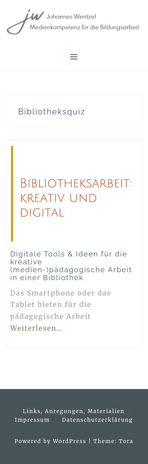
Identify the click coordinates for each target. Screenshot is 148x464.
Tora (126, 441)
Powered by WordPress (50, 441)
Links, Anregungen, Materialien (74, 411)
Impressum (32, 420)
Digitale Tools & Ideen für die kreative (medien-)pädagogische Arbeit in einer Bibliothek (71, 265)
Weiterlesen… (36, 328)
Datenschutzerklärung (97, 420)
